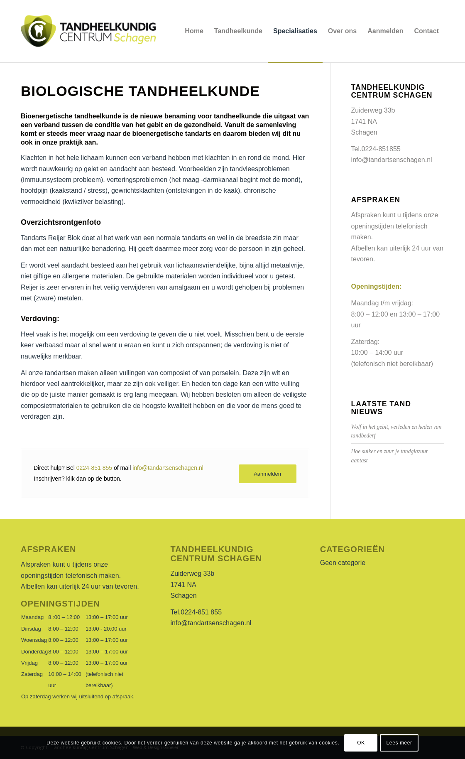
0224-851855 (381, 148)
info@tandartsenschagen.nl (167, 467)
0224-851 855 (94, 467)
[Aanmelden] (267, 473)
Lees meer (399, 743)
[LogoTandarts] (89, 31)
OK (361, 743)
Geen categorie (342, 562)
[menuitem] (193, 31)
